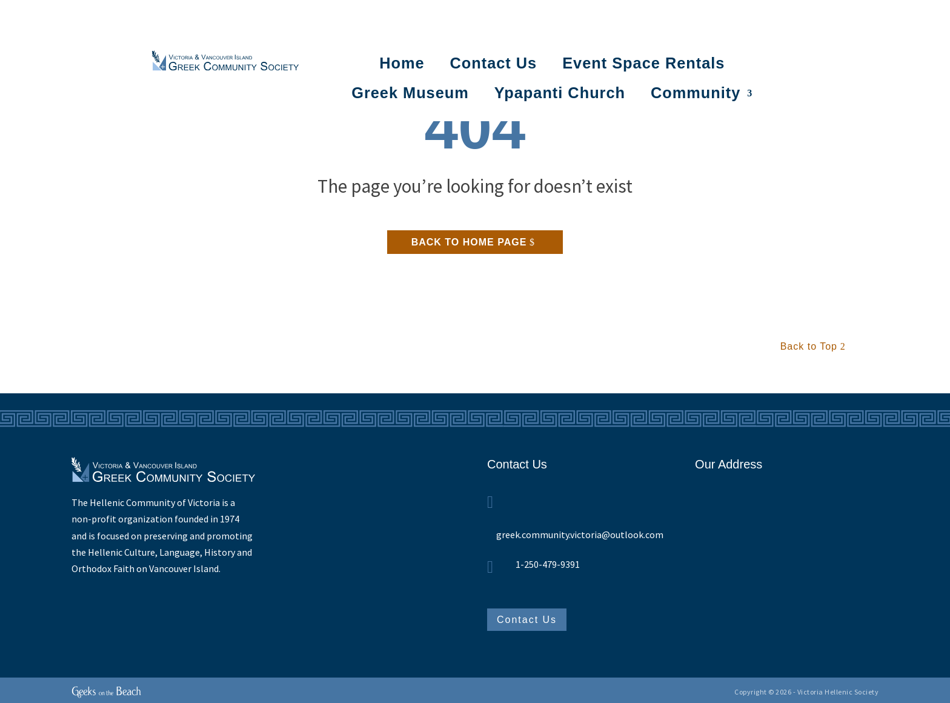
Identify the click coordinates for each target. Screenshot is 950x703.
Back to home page (469, 242)
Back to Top (808, 346)
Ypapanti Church (559, 93)
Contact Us (493, 63)
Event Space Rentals (643, 63)
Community (695, 93)
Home (401, 63)
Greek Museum (410, 93)
